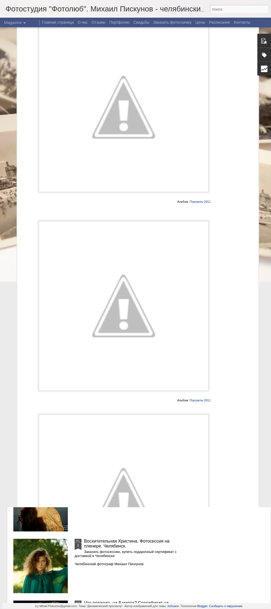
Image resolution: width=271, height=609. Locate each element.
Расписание (219, 22)
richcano (173, 606)
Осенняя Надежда (102, 479)
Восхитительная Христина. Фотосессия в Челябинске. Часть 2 (125, 420)
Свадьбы (141, 22)
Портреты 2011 (200, 142)
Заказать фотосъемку (172, 22)
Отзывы (98, 22)
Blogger (202, 606)
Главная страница (58, 22)
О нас (83, 22)
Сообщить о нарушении (225, 606)
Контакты (242, 22)
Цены (200, 22)
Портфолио (119, 22)
